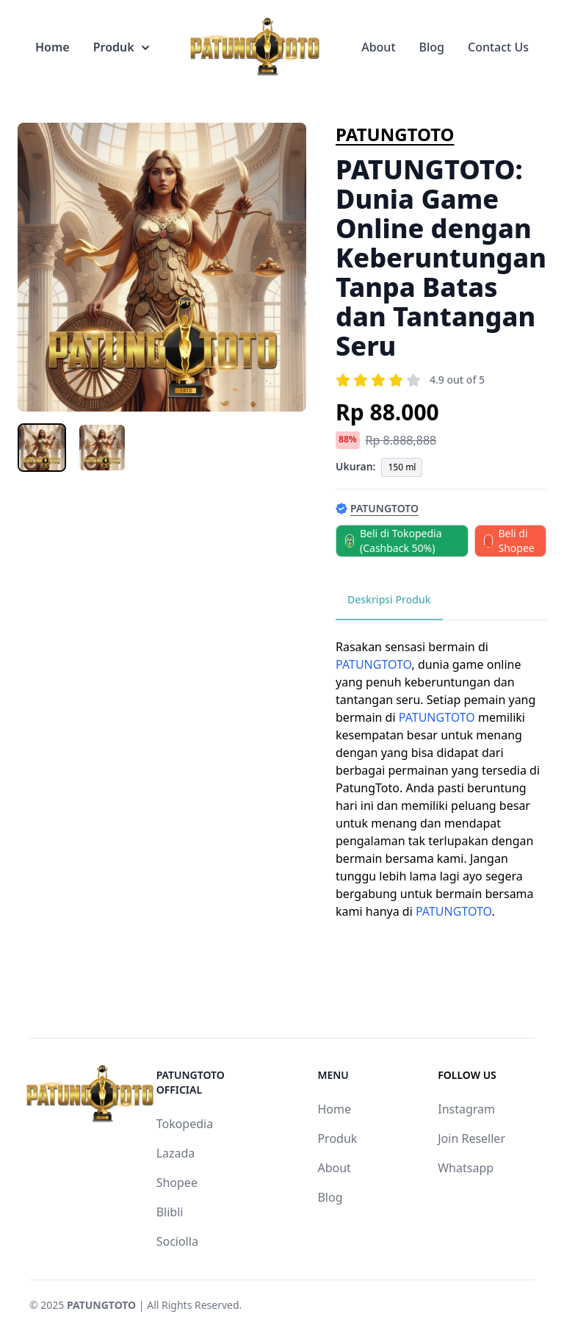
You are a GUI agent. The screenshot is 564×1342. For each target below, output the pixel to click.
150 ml (402, 467)
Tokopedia (185, 1124)
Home (52, 47)
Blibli (170, 1212)
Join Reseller (471, 1138)
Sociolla (177, 1241)
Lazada (175, 1153)
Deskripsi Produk (389, 599)
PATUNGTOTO (395, 134)
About (378, 47)
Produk (121, 47)
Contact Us (498, 47)
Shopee (177, 1182)
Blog (431, 47)
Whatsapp (466, 1168)
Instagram (466, 1109)
